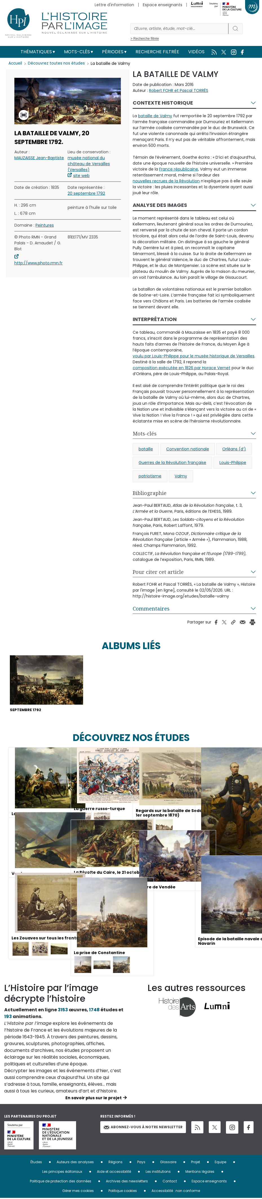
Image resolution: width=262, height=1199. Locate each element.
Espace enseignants (162, 5)
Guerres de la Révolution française (172, 462)
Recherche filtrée (157, 51)
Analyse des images (160, 205)
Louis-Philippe (232, 462)
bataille (146, 449)
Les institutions (158, 1172)
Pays (141, 1162)
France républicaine (178, 169)
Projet (195, 1162)
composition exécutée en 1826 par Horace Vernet (181, 368)
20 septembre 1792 (86, 193)
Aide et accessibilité (114, 1172)
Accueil (15, 63)
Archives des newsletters (127, 1182)
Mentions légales (199, 1172)
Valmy (181, 476)
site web (81, 175)
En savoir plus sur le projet (93, 1098)
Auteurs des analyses (75, 1162)
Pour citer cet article (158, 571)
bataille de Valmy (155, 116)
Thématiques (36, 51)
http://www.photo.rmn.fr (38, 263)
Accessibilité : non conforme (176, 1191)
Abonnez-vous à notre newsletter (143, 1127)
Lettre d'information (114, 5)
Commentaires (151, 608)
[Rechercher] (179, 28)
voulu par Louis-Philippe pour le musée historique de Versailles (193, 356)
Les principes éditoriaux (62, 1172)
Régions (115, 1162)
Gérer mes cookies (78, 1191)
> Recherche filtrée (144, 39)
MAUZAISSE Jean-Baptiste (39, 158)
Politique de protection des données (60, 1182)
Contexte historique (163, 102)
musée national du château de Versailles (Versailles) (89, 163)
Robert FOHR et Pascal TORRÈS (178, 90)
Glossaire (168, 1162)
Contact (170, 1182)
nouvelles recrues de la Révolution (166, 181)
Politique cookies (122, 1191)
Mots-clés (77, 51)
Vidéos (196, 51)
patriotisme (150, 476)
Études (36, 1162)
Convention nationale (187, 449)
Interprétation (155, 319)
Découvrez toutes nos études (58, 63)
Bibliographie (149, 493)
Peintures (44, 225)
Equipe (220, 1162)
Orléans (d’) (234, 449)
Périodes (112, 51)
